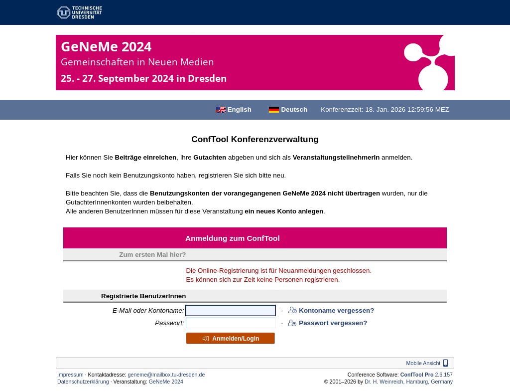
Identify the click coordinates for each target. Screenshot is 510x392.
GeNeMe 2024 (137, 52)
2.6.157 (426, 375)
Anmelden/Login (230, 338)
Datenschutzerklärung (83, 382)
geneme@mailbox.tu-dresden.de (166, 375)
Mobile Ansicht (428, 363)
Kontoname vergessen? (331, 310)
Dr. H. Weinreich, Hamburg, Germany (409, 382)
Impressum (70, 375)
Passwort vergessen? (327, 323)
